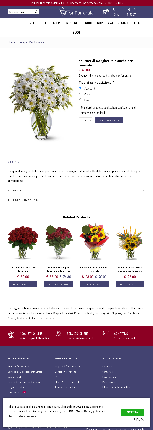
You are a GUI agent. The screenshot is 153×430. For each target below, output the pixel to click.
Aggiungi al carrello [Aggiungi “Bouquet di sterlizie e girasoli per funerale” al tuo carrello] (130, 284)
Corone (87, 23)
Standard (87, 88)
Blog (76, 32)
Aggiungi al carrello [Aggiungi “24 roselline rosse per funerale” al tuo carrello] (23, 284)
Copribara (105, 23)
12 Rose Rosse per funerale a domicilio (58, 269)
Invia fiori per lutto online (35, 338)
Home (15, 23)
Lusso (85, 100)
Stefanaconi (35, 318)
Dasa (49, 313)
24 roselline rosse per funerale (23, 269)
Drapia (57, 313)
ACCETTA (132, 412)
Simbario (22, 318)
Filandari (67, 313)
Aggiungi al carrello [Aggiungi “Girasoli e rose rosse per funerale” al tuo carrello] (94, 284)
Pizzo (77, 313)
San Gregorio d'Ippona (108, 313)
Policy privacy (93, 411)
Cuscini (71, 23)
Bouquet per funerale (32, 42)
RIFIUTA (139, 419)
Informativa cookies (22, 416)
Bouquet (30, 23)
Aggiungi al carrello (110, 120)
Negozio (124, 23)
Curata (85, 94)
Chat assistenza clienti (80, 338)
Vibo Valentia (37, 313)
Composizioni (52, 23)
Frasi (138, 23)
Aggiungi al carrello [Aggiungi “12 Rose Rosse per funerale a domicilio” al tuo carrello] (58, 284)
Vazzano (49, 318)
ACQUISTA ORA (114, 3)
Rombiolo (87, 313)
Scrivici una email (124, 338)
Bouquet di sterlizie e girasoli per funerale (129, 269)
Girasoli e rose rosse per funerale (94, 269)
